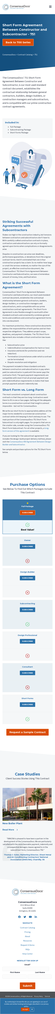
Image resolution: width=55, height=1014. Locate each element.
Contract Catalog (27, 928)
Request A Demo (28, 945)
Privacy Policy (38, 996)
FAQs (27, 949)
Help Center (27, 954)
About (27, 936)
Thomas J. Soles (11, 855)
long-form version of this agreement (25, 429)
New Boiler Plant (12, 823)
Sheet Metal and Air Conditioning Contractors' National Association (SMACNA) (29, 857)
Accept (25, 1009)
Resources (27, 941)
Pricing (27, 932)
